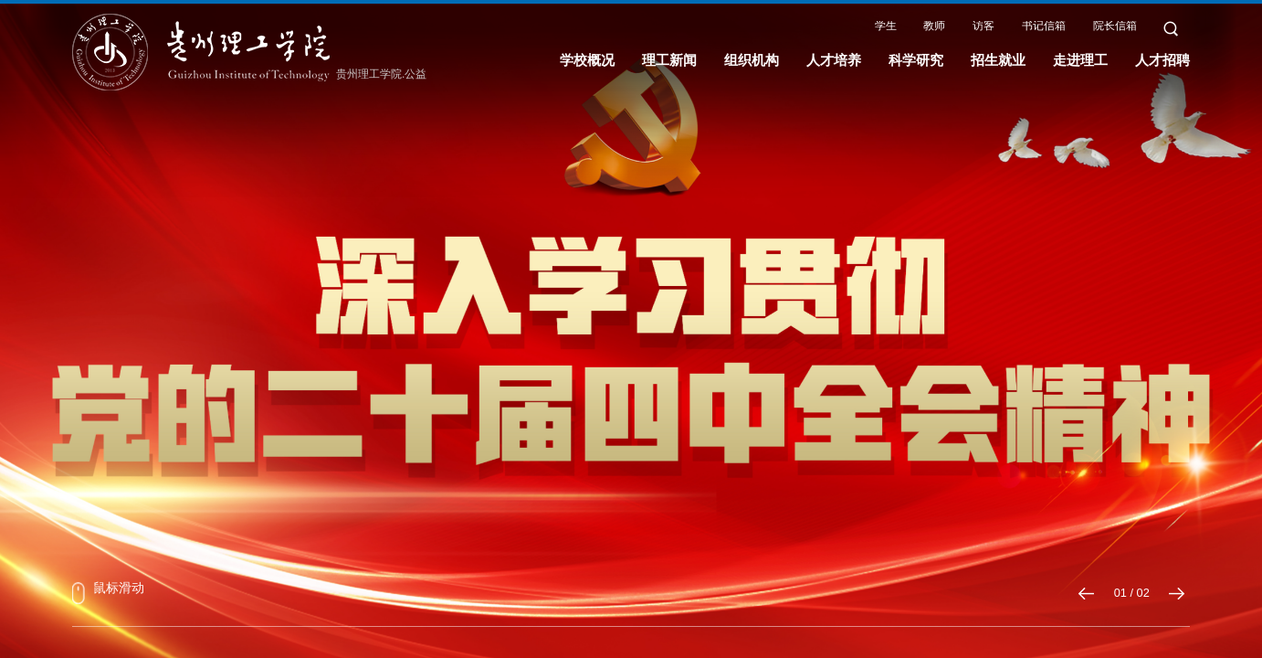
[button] (1087, 593)
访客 (983, 25)
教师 (934, 25)
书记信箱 (1044, 25)
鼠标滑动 (108, 592)
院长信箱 (1115, 25)
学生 (886, 25)
